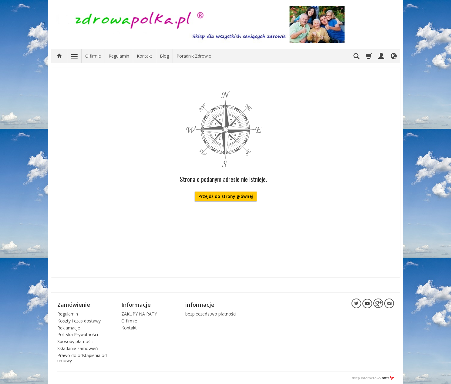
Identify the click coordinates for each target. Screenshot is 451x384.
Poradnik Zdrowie (194, 56)
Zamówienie (73, 305)
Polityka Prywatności (77, 334)
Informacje (136, 305)
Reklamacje (68, 328)
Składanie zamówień (77, 348)
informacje (199, 305)
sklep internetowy (373, 378)
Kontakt (144, 56)
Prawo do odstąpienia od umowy (82, 357)
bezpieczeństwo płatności (210, 314)
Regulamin (119, 56)
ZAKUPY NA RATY (139, 314)
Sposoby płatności (75, 341)
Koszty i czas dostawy (79, 321)
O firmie (93, 56)
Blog (164, 56)
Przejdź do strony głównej (225, 196)
